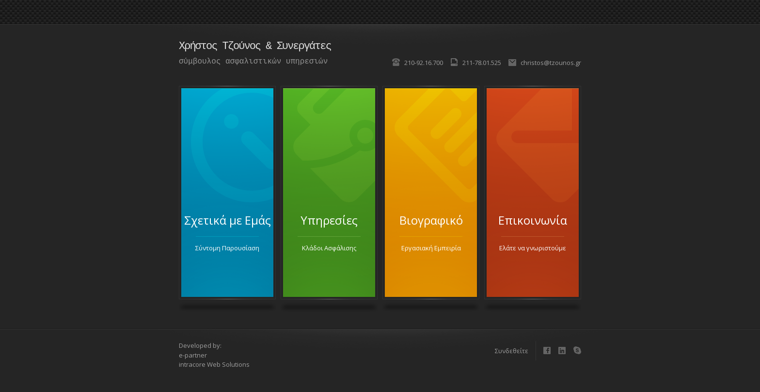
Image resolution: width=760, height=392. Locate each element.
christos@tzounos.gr (551, 62)
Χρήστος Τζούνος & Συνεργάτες (255, 46)
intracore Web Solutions (214, 364)
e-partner (193, 355)
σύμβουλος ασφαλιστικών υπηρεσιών (253, 61)
